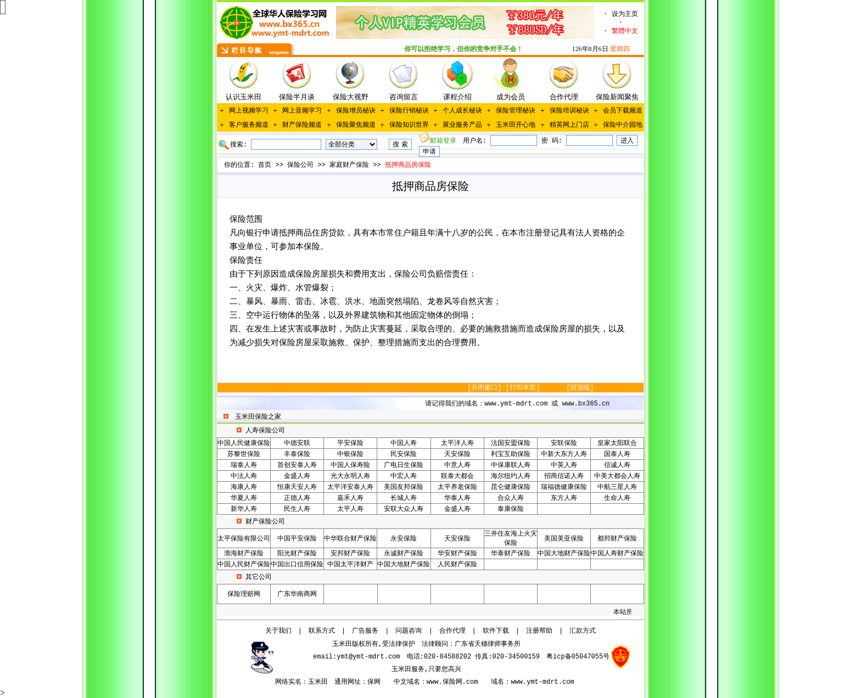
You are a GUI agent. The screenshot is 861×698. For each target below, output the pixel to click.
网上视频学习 (249, 111)
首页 (264, 165)
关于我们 (278, 631)
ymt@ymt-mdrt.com (368, 657)
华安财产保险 (457, 554)
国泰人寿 (617, 454)
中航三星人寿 (617, 487)
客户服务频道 (249, 125)
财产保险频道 (302, 125)
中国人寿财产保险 (617, 554)
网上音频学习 (302, 111)
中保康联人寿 (510, 465)
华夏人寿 (244, 498)
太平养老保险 (457, 487)
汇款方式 (582, 631)
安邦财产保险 (350, 554)
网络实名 (288, 682)
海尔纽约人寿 (510, 476)
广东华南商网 (297, 594)
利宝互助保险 (510, 454)
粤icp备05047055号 (578, 657)
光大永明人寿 (350, 476)
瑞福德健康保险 (564, 487)
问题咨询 (408, 631)
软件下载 (496, 631)
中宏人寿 (403, 476)
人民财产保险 (457, 564)
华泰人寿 (457, 498)
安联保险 (564, 443)
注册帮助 (539, 631)
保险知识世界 (409, 125)
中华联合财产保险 (350, 539)
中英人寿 (564, 465)
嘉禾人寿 (350, 498)
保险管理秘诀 (515, 111)
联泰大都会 (457, 476)
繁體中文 (625, 31)
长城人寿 (403, 498)
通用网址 (347, 682)
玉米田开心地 (515, 125)
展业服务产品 (462, 125)
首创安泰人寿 (297, 465)
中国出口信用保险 (297, 564)
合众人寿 (510, 498)
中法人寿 (244, 476)
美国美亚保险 (564, 539)
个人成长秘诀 (462, 111)
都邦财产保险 (617, 539)
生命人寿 (617, 498)
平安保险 (350, 443)
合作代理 (452, 631)
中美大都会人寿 (617, 476)
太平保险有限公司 (243, 539)
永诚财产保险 (403, 554)
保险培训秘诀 (569, 111)
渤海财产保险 (244, 554)
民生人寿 (297, 509)
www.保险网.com (452, 682)
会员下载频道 (622, 111)
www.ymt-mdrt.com (542, 682)
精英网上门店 (569, 125)
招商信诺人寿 (564, 476)
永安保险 (403, 539)
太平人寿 (350, 509)
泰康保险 (510, 509)
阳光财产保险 (297, 554)
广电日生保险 (403, 465)
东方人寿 (564, 498)
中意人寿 (457, 465)
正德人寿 (297, 498)
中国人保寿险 (350, 465)
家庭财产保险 (349, 165)
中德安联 (297, 443)
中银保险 (350, 454)
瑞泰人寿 (244, 465)
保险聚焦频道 (356, 125)
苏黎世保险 (243, 454)
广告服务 (365, 631)
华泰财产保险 (510, 554)
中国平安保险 (297, 539)
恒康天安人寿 (297, 487)
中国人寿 (403, 443)
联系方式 (322, 631)
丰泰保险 (297, 454)
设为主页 (625, 14)
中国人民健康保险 (243, 443)
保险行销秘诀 (409, 111)
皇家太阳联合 (617, 443)
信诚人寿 (617, 465)
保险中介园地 (622, 125)
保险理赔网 (243, 594)
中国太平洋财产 (350, 564)
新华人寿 (244, 509)
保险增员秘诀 (356, 111)
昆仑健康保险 (510, 487)
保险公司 (300, 165)
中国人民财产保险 (243, 564)
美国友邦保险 (403, 487)
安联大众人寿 (403, 509)
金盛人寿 (297, 476)
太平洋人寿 (457, 443)
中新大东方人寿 (564, 454)
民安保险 (403, 454)
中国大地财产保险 (564, 554)
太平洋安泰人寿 (350, 487)
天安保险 (457, 454)
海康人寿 (244, 487)
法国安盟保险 (510, 443)
